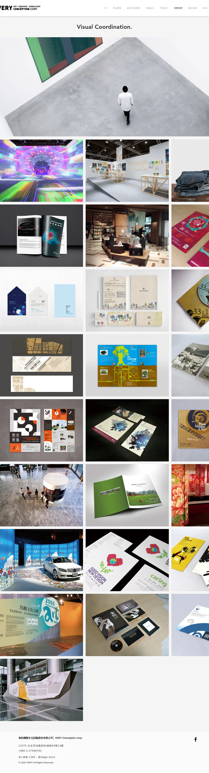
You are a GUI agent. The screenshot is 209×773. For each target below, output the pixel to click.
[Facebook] (195, 739)
